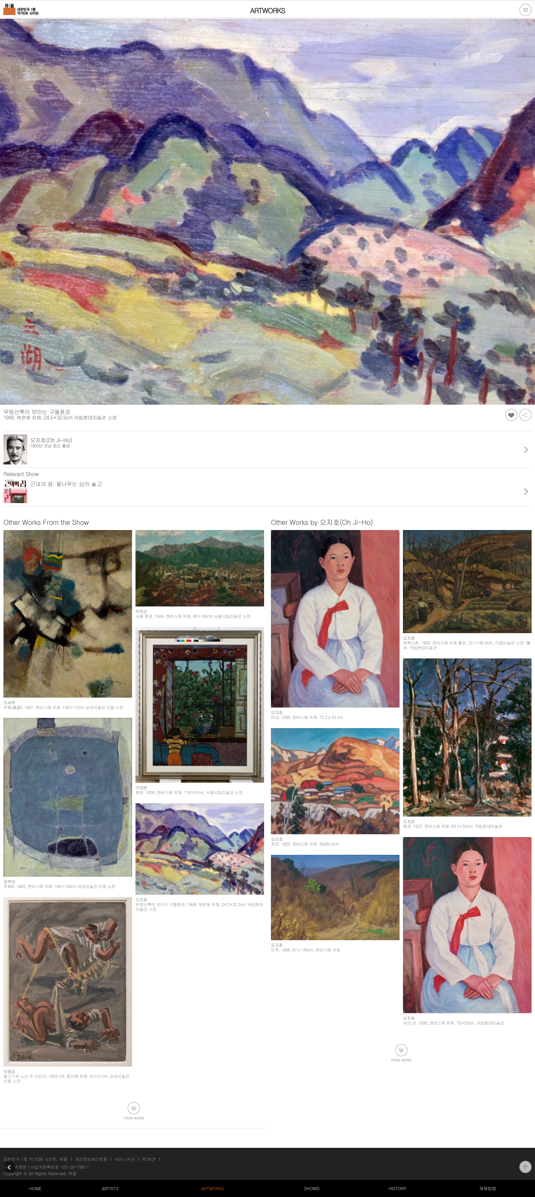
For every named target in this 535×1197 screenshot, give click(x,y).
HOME (35, 1188)
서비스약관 (125, 1159)
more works (134, 1117)
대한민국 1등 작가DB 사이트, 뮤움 (35, 1159)
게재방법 (487, 1188)
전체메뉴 (525, 10)
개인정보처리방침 (91, 1159)
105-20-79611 (74, 1167)
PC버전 (149, 1159)
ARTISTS (110, 1188)
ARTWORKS (212, 1188)
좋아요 (511, 415)
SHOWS (311, 1188)
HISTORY (397, 1188)
